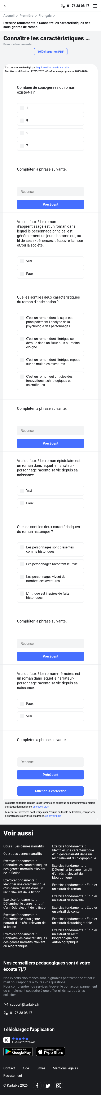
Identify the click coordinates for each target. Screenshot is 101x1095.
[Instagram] (58, 1085)
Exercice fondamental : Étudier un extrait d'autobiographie (74, 921)
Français (45, 16)
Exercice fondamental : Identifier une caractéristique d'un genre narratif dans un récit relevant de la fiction (24, 886)
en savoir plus (41, 806)
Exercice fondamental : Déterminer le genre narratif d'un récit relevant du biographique (72, 872)
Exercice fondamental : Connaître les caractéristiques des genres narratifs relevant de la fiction (25, 867)
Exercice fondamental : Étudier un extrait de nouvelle (74, 898)
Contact (9, 1068)
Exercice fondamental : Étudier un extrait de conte (74, 910)
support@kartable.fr (24, 1004)
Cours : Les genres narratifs (23, 846)
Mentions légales (65, 1068)
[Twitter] (47, 1085)
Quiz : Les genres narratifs (22, 854)
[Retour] (7, 6)
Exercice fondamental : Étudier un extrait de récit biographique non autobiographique (74, 936)
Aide (25, 1068)
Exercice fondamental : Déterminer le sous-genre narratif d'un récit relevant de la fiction (24, 921)
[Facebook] (37, 1085)
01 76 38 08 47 (78, 6)
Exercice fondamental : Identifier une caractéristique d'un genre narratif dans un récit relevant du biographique (74, 852)
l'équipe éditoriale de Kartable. (53, 67)
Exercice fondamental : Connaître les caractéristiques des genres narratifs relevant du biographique (25, 940)
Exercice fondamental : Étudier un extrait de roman (74, 887)
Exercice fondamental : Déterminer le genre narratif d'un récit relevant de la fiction (25, 904)
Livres (40, 1068)
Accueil (8, 16)
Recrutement (12, 1076)
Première (26, 16)
